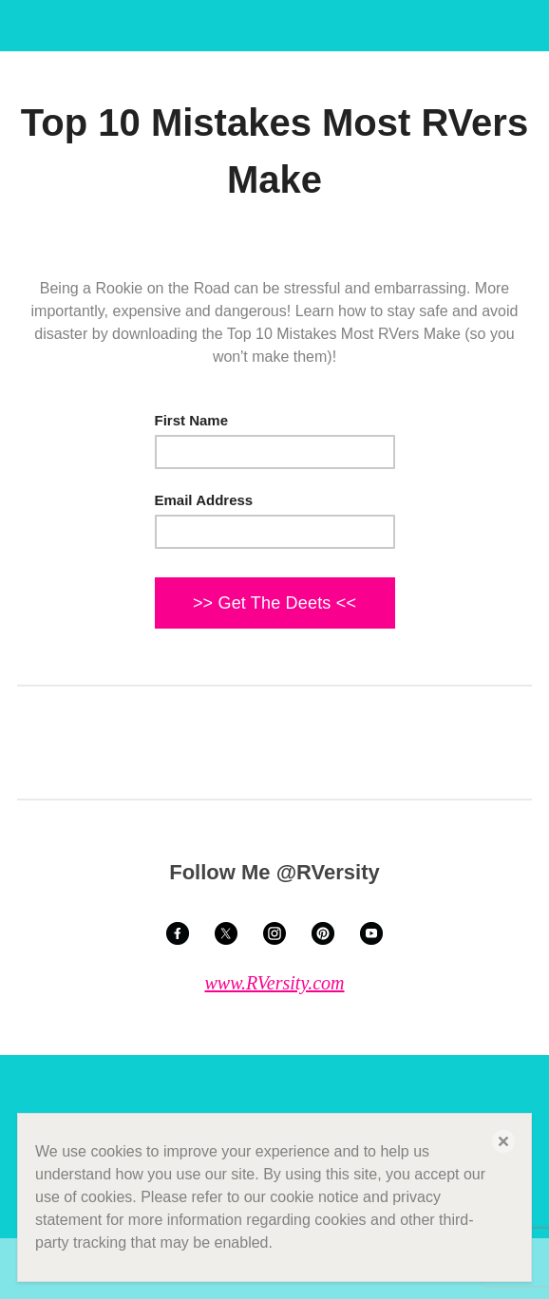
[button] (503, 1141)
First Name (192, 420)
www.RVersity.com (274, 982)
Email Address (204, 500)
